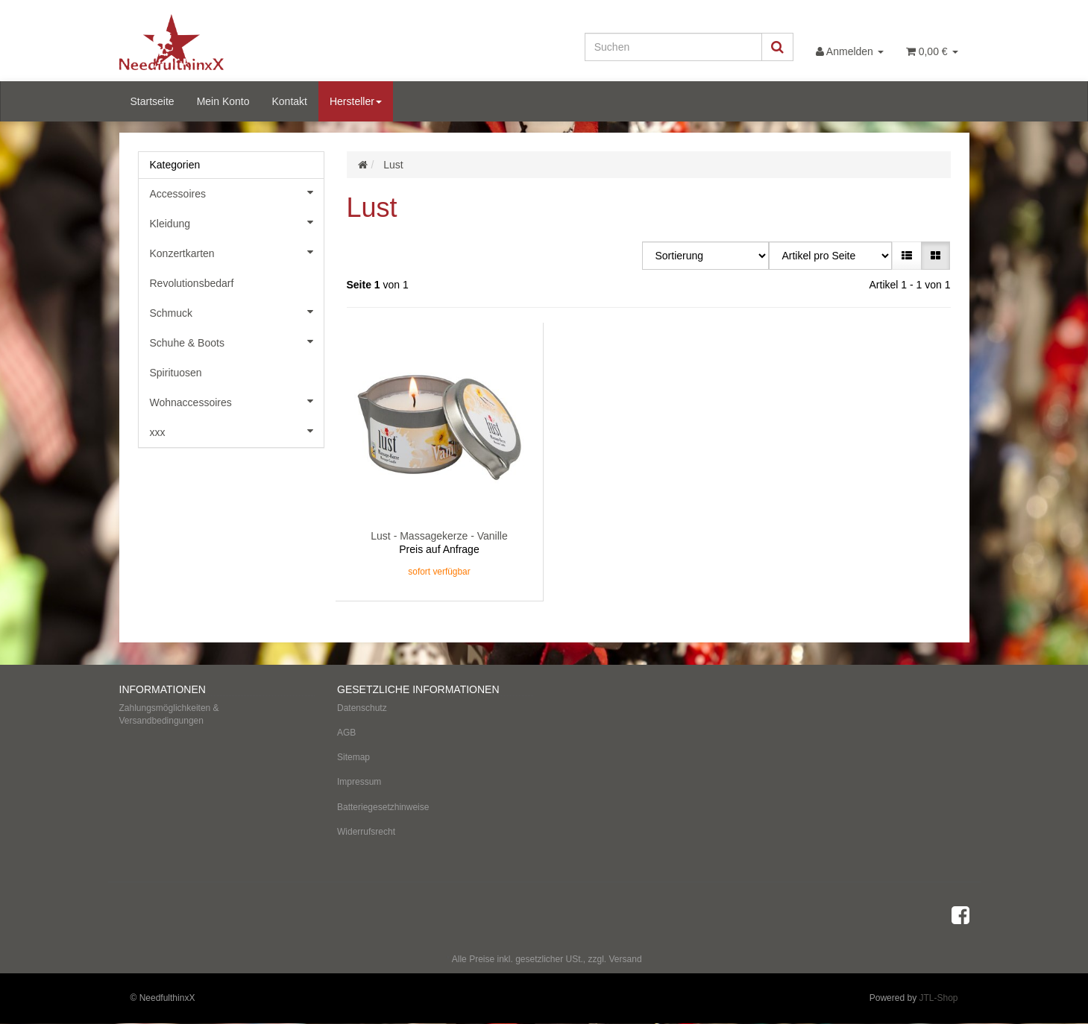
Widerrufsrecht (366, 832)
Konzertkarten (237, 251)
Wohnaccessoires (237, 401)
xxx (237, 430)
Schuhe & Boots (237, 341)
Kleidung (237, 222)
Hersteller (356, 101)
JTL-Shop (938, 998)
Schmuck (237, 311)
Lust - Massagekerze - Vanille (439, 536)
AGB (346, 732)
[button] (907, 255)
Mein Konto (223, 101)
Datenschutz (362, 708)
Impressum (359, 782)
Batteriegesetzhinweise (383, 807)
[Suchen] (673, 47)
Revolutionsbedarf (192, 283)
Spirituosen (176, 373)
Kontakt (288, 101)
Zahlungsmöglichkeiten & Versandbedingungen (169, 714)
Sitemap (353, 757)
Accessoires (237, 192)
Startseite (152, 101)
